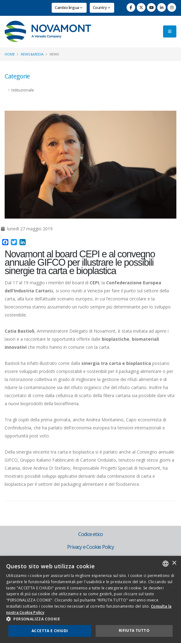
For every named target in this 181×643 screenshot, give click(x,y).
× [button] (174, 563)
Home (10, 54)
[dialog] (90, 599)
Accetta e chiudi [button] (50, 630)
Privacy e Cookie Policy (90, 546)
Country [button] (101, 7)
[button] (90, 619)
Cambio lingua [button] (69, 7)
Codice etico (90, 534)
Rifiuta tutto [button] (134, 630)
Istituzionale (22, 90)
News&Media (32, 54)
